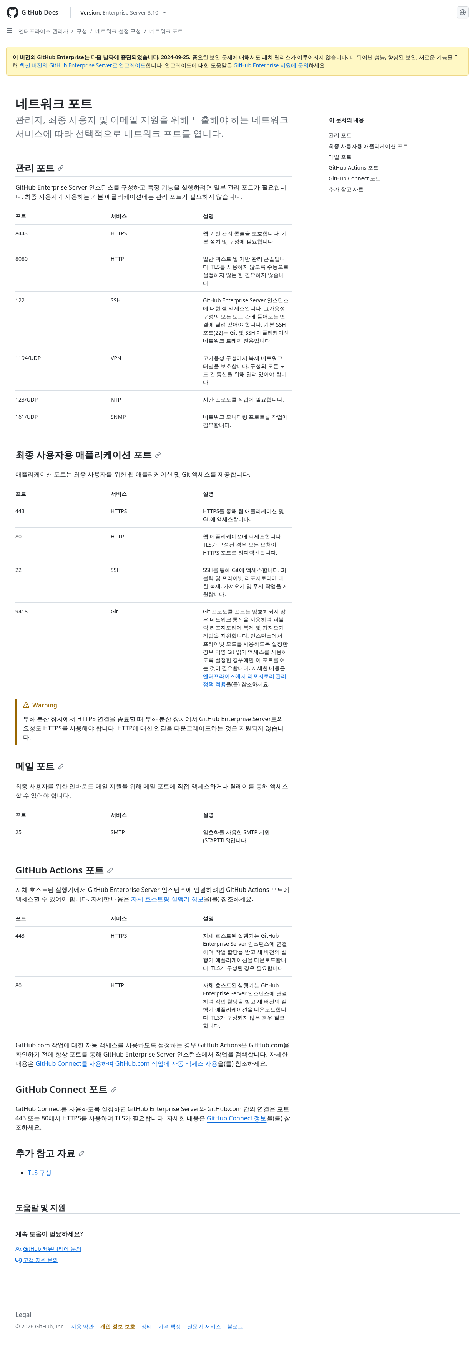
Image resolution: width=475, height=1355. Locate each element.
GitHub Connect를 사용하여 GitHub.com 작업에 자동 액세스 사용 (126, 1063)
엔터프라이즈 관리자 (43, 31)
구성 (81, 31)
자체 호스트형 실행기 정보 (167, 899)
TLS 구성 (39, 1172)
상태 (146, 1326)
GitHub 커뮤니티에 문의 (48, 1248)
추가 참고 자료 (50, 1153)
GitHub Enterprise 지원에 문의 (271, 65)
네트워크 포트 (166, 31)
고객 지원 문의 (36, 1259)
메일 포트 (39, 766)
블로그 (235, 1326)
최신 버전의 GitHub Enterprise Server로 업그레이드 (83, 65)
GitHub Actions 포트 (64, 869)
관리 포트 (39, 167)
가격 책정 (169, 1326)
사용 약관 (82, 1326)
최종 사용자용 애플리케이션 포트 (88, 454)
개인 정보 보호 (117, 1326)
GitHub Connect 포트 (66, 1089)
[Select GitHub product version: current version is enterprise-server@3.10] (123, 12)
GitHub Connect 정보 (237, 1118)
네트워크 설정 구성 (118, 31)
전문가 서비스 (204, 1326)
